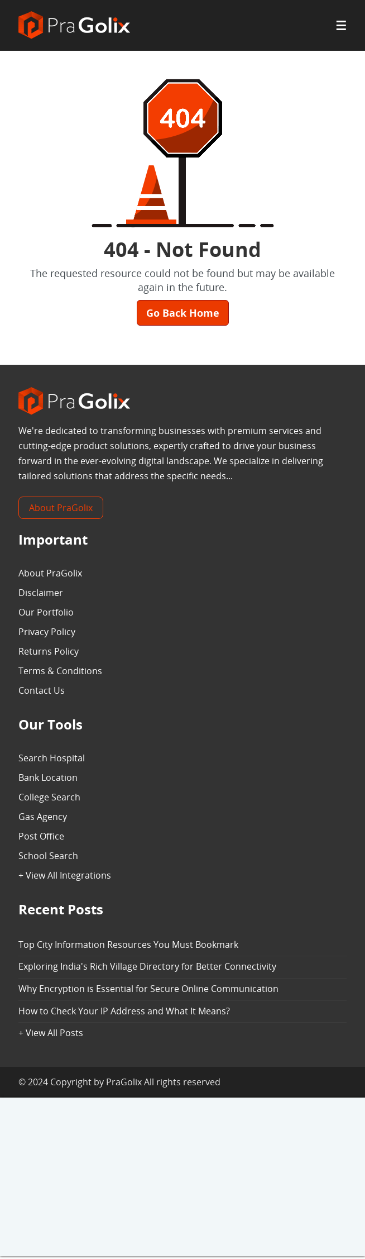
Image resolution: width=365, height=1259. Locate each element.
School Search (48, 856)
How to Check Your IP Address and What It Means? (124, 1011)
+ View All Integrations (64, 875)
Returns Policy (48, 651)
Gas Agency (42, 816)
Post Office (41, 836)
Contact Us (41, 690)
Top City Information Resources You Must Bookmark (128, 944)
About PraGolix (61, 508)
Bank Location (48, 777)
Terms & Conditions (60, 671)
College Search (49, 797)
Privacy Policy (46, 632)
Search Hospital (51, 758)
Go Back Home (182, 312)
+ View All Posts (50, 1033)
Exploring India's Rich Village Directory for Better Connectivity (147, 966)
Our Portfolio (46, 612)
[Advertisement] (182, 1178)
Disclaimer (40, 592)
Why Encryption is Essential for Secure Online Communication (148, 989)
